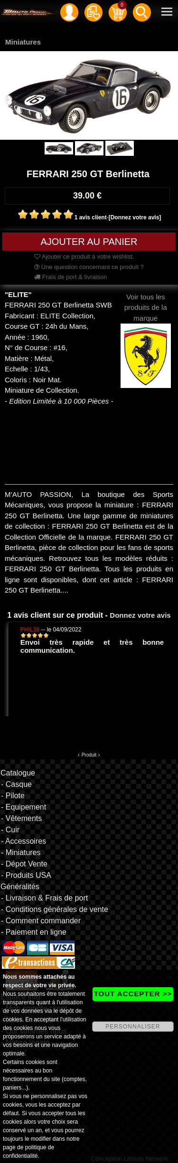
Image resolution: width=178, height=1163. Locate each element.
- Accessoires (23, 841)
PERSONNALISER (132, 1026)
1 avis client (91, 217)
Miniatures (23, 42)
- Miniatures (21, 852)
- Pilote (13, 796)
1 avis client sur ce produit (55, 615)
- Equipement (23, 807)
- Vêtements (21, 818)
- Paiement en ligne (33, 932)
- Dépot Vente (24, 864)
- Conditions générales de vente (54, 909)
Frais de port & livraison (70, 276)
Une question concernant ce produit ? (89, 266)
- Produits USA (26, 875)
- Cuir (10, 830)
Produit (89, 754)
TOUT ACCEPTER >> (133, 994)
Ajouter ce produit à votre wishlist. (84, 256)
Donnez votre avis (140, 615)
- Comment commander (41, 921)
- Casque (16, 784)
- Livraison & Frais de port (44, 898)
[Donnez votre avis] (135, 217)
